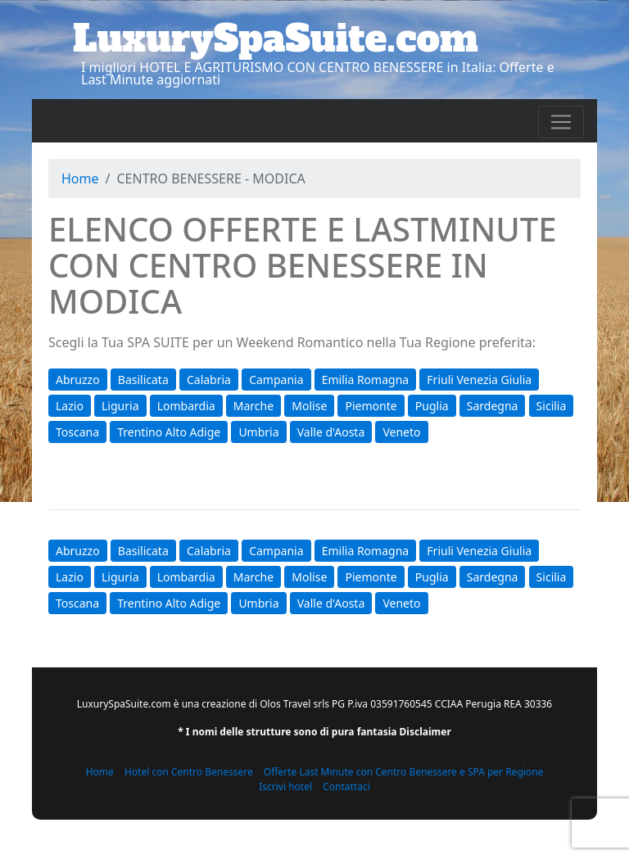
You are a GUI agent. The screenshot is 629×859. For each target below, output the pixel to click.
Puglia (432, 406)
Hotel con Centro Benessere (188, 772)
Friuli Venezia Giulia (479, 379)
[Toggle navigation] (561, 122)
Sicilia (551, 406)
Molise (309, 406)
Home (80, 179)
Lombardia (186, 406)
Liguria (120, 406)
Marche (253, 406)
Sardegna (492, 406)
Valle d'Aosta (331, 432)
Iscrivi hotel (285, 786)
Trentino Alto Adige (168, 432)
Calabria (209, 379)
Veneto (401, 432)
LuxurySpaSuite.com (275, 38)
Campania (276, 379)
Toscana (77, 432)
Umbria (258, 432)
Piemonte (370, 406)
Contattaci (346, 786)
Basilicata (143, 379)
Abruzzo (78, 379)
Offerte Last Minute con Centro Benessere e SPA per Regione (404, 772)
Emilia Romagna (365, 379)
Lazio (70, 406)
